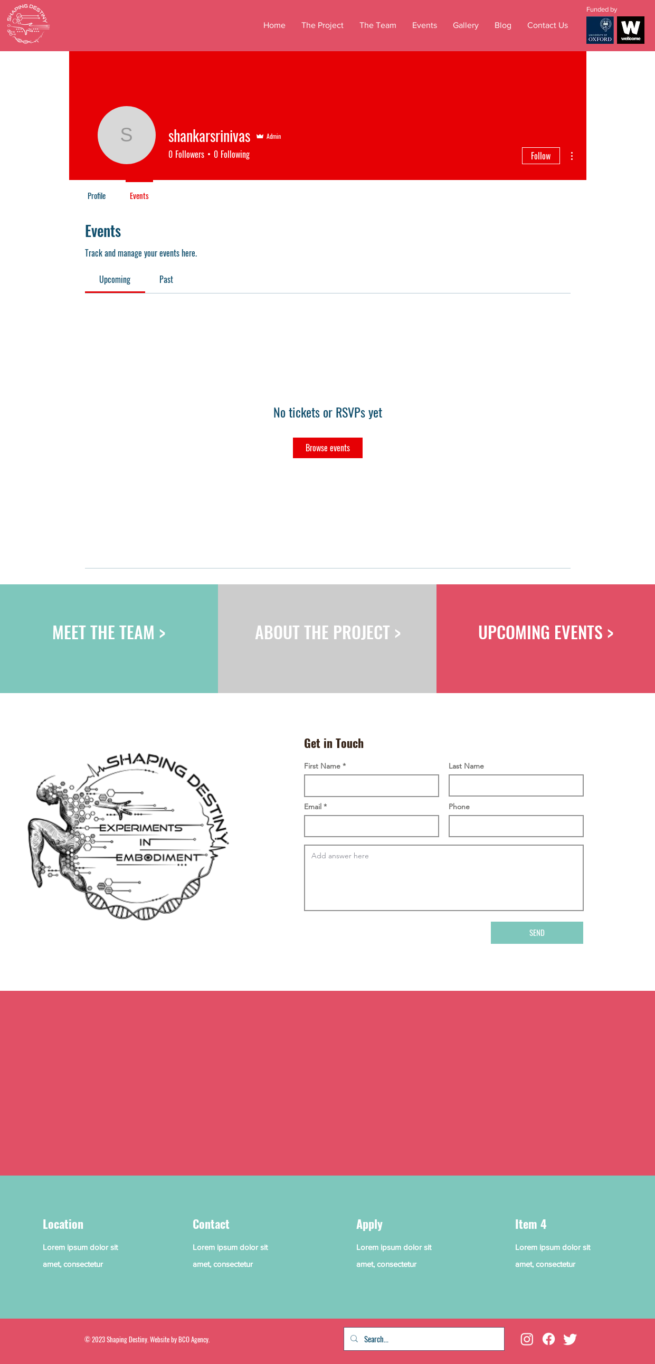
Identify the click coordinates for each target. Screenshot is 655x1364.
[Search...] (423, 1339)
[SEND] (537, 933)
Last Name (466, 766)
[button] (424, 25)
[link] (114, 279)
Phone (459, 806)
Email (312, 806)
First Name (322, 766)
